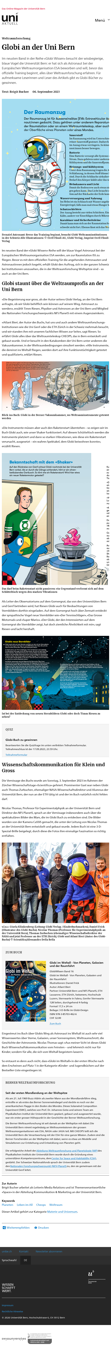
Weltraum (55, 1205)
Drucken (43, 1227)
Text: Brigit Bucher (15, 91)
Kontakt (23, 1251)
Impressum (7, 1305)
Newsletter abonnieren (49, 1251)
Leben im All (25, 1205)
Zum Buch (55, 1023)
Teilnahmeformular (16, 754)
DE (25, 1260)
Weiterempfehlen (18, 1227)
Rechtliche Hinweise (12, 1311)
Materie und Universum (62, 1211)
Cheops (41, 1205)
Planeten (7, 1205)
